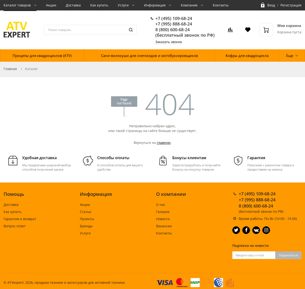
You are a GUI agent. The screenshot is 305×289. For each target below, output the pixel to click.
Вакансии (164, 226)
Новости (163, 219)
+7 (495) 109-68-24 (173, 18)
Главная (10, 68)
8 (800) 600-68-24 (172, 29)
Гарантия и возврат (20, 219)
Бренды (86, 226)
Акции (51, 5)
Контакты (221, 5)
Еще (289, 55)
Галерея (162, 211)
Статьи (85, 211)
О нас (160, 204)
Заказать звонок (168, 42)
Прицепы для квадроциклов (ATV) (42, 55)
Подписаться (288, 255)
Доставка (73, 5)
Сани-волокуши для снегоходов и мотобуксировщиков (149, 55)
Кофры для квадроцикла (247, 55)
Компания (189, 5)
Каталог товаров (18, 5)
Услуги (124, 5)
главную (164, 142)
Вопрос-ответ (15, 226)
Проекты (87, 219)
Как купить (99, 5)
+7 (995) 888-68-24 (173, 24)
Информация (155, 5)
